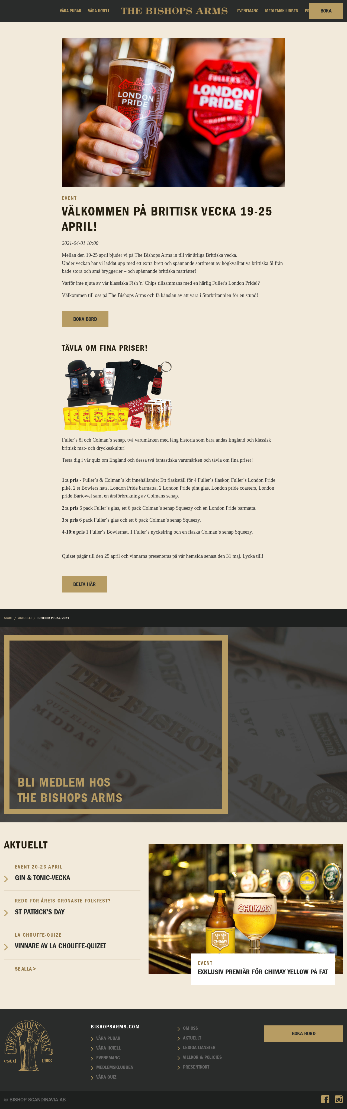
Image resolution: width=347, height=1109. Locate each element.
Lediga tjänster (199, 1047)
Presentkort (196, 1067)
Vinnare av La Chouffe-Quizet (77, 941)
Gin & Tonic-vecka (77, 873)
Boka (326, 11)
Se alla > (25, 969)
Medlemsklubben (281, 11)
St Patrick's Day (77, 907)
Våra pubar (70, 11)
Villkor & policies (202, 1057)
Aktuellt (192, 1038)
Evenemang (247, 11)
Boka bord (85, 319)
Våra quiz (106, 1077)
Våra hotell (99, 11)
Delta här (84, 584)
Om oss (190, 1028)
